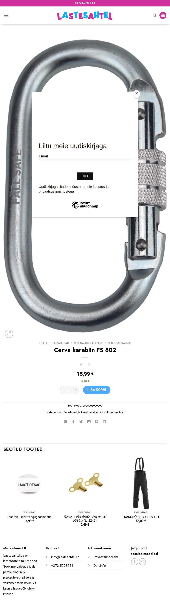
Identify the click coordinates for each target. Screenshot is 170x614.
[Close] (136, 94)
